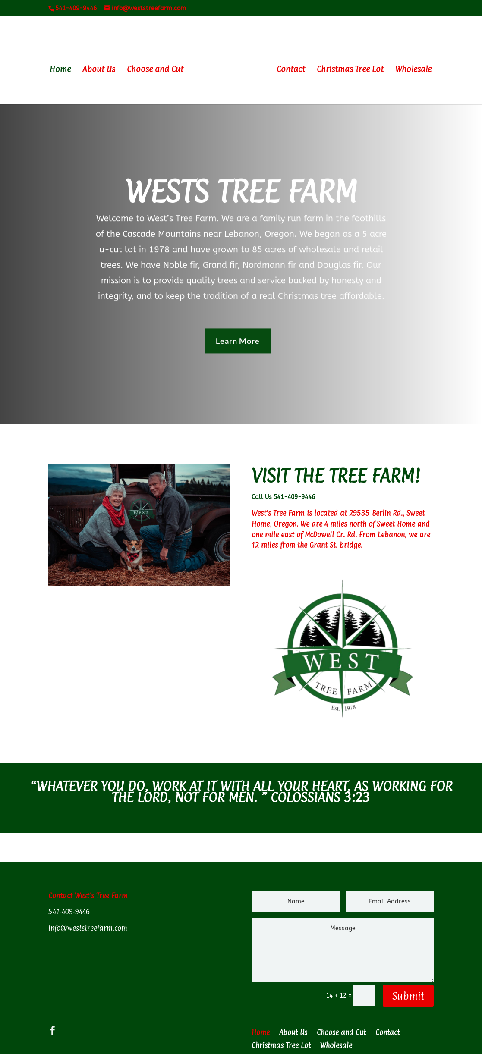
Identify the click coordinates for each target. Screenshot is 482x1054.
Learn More (238, 338)
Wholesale (413, 70)
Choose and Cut (155, 70)
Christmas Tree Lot (350, 70)
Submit (408, 996)
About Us (98, 70)
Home (60, 70)
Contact (291, 70)
